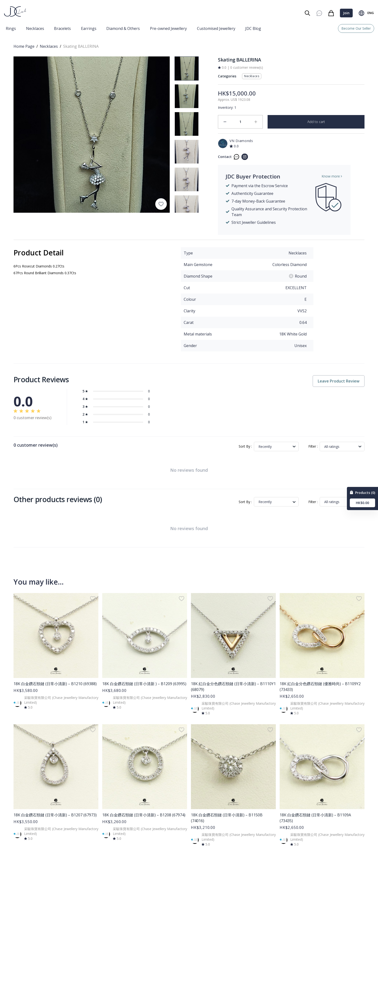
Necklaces (35, 28)
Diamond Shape (198, 276)
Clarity (189, 311)
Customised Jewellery (216, 28)
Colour (190, 299)
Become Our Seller (356, 28)
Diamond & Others (123, 28)
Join (346, 13)
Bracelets (62, 28)
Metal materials (198, 334)
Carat (189, 322)
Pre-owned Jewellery (168, 28)
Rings (11, 28)
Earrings (88, 28)
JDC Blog (253, 28)
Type (188, 253)
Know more (332, 176)
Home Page (24, 46)
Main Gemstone (198, 264)
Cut (187, 287)
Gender (190, 345)
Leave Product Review (338, 381)
